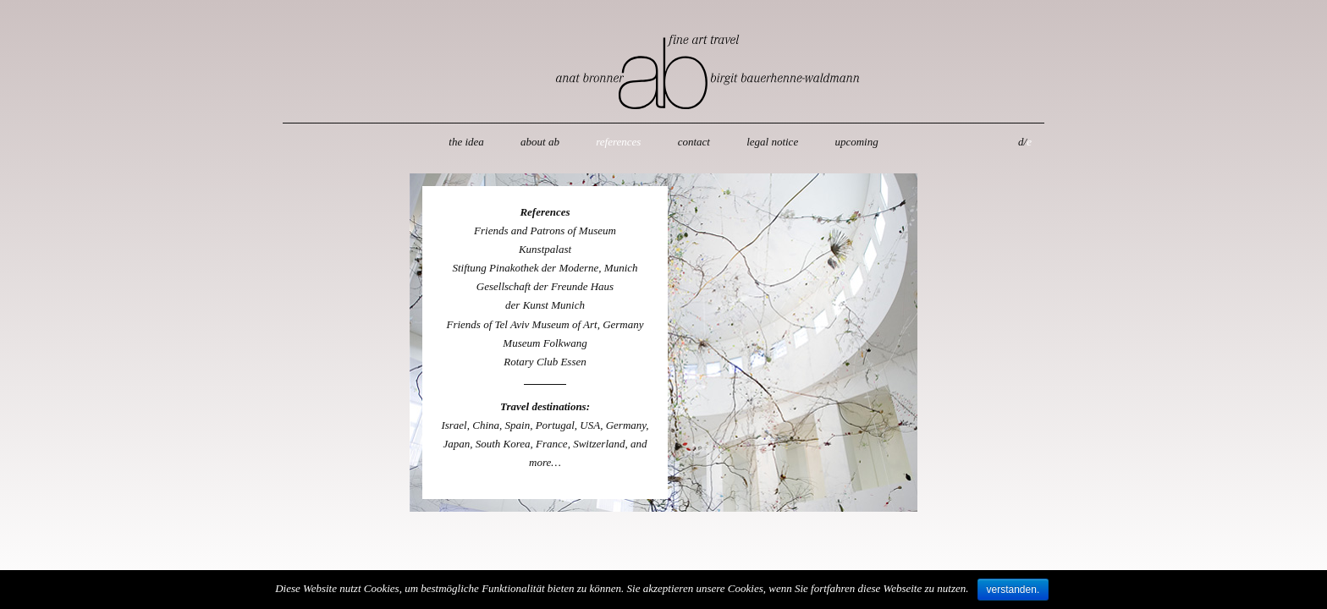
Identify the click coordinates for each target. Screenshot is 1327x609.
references (618, 141)
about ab (539, 141)
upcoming (856, 141)
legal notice (772, 141)
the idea (466, 141)
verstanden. (1013, 589)
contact (694, 141)
